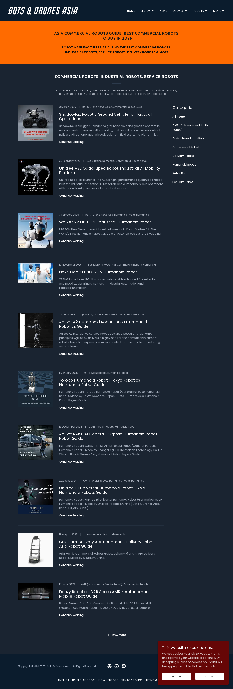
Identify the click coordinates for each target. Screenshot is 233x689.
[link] (61, 13)
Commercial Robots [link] (186, 147)
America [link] (63, 680)
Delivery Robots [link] (183, 156)
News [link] (163, 11)
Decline (176, 676)
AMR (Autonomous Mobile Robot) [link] (190, 127)
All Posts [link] (178, 117)
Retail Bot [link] (179, 173)
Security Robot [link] (182, 182)
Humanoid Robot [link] (184, 165)
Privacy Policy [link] (132, 680)
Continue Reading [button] (71, 142)
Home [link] (131, 11)
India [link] (101, 680)
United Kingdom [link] (83, 680)
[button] (147, 11)
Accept (210, 676)
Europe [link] (113, 680)
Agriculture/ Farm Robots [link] (190, 138)
